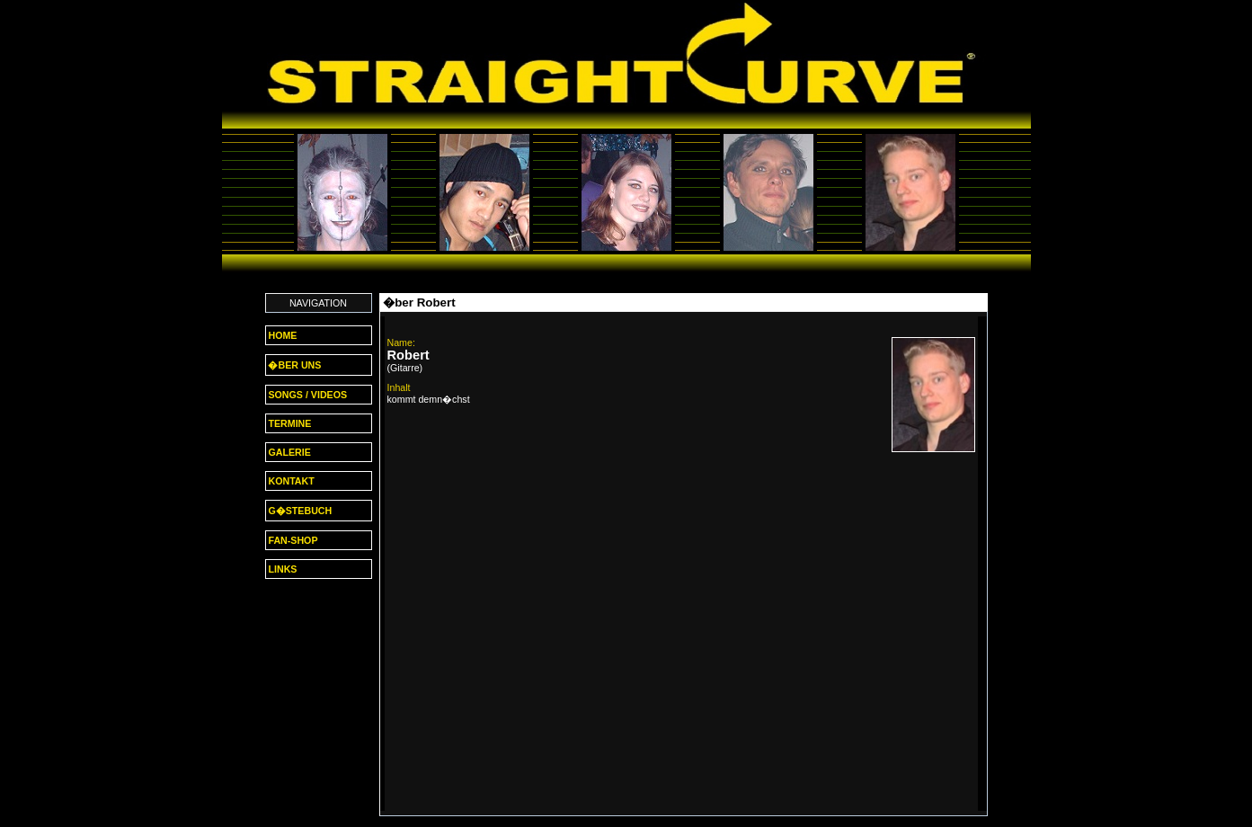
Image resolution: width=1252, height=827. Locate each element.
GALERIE (288, 452)
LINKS (281, 569)
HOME (281, 335)
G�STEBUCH (299, 510)
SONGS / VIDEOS (307, 394)
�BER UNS (294, 365)
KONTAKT (290, 481)
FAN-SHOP (292, 540)
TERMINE (289, 423)
